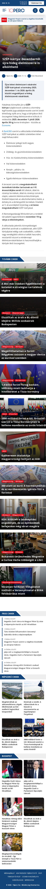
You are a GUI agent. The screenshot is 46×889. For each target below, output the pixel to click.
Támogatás (36, 3)
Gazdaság (7, 54)
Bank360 (8, 131)
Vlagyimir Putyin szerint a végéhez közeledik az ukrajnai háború (25, 20)
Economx (6, 125)
